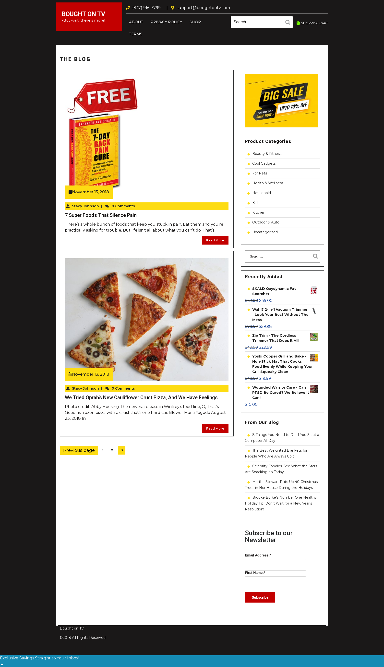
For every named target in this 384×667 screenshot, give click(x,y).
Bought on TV (83, 14)
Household (261, 193)
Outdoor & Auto (265, 222)
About (136, 22)
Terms (135, 34)
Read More (215, 240)
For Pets (259, 173)
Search (289, 23)
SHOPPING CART (312, 23)
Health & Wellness (267, 183)
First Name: (255, 573)
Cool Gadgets (264, 163)
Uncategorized (265, 232)
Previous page (79, 450)
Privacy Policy (166, 22)
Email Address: (258, 555)
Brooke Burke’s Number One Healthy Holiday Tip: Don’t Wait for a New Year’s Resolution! (281, 503)
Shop (195, 22)
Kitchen (258, 212)
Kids (255, 202)
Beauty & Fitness (266, 153)
